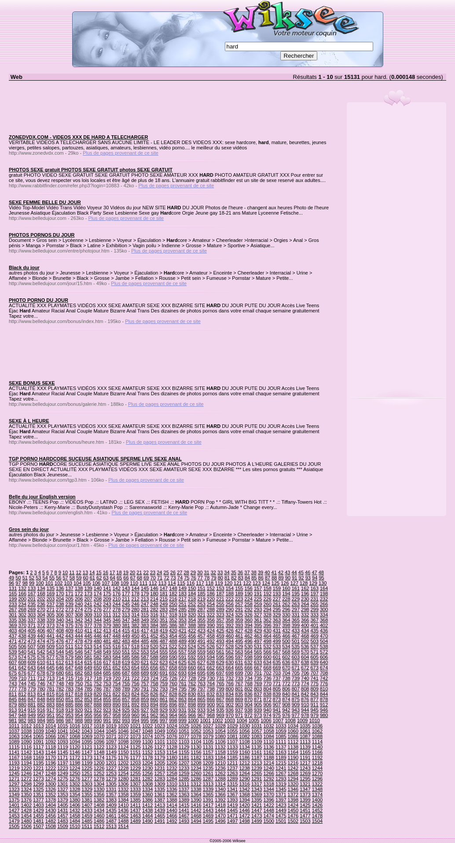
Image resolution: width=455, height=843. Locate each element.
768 (249, 683)
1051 (184, 731)
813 (32, 694)
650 (98, 667)
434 (305, 630)
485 (145, 641)
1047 (135, 731)
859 (145, 699)
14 (92, 572)
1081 (232, 736)
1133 (232, 747)
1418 (220, 805)
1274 (50, 778)
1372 (293, 794)
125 (275, 583)
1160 (244, 752)
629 (220, 662)
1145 (62, 752)
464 (267, 636)
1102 (171, 741)
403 (13, 630)
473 (32, 641)
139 (88, 588)
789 (126, 688)
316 (154, 614)
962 (154, 715)
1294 (293, 778)
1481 (38, 821)
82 (233, 577)
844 (324, 694)
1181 (184, 757)
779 (32, 688)
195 (296, 593)
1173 (86, 757)
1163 (280, 752)
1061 (305, 731)
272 (60, 609)
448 (117, 636)
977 (296, 715)
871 (258, 699)
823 (126, 694)
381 (126, 625)
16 (105, 572)
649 (88, 667)
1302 (75, 784)
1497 (232, 821)
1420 (244, 805)
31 (206, 572)
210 (117, 599)
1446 (244, 810)
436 (324, 630)
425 (220, 630)
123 (257, 583)
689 (145, 673)
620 (135, 662)
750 (79, 683)
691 (164, 673)
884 (60, 704)
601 (277, 657)
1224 (75, 768)
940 (267, 710)
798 (211, 688)
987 (69, 720)
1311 (184, 784)
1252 (99, 773)
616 (98, 662)
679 (51, 673)
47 (314, 572)
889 (107, 704)
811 (13, 694)
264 (305, 604)
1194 (26, 762)
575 (32, 657)
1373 (305, 794)
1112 (293, 741)
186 (211, 593)
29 (193, 572)
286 (192, 609)
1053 (208, 731)
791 (145, 688)
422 (192, 630)
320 (192, 614)
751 (88, 683)
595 (220, 657)
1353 (62, 794)
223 (239, 599)
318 (173, 614)
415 (126, 630)
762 (192, 683)
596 (230, 657)
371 (32, 625)
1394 (244, 799)
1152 (147, 752)
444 (79, 636)
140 (98, 588)
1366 (220, 794)
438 (22, 636)
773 (296, 683)
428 (249, 630)
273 (69, 609)
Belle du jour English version (42, 496)
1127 (159, 747)
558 (192, 651)
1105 (208, 741)
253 (201, 604)
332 (305, 614)
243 (107, 604)
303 (32, 614)
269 (32, 609)
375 (69, 625)
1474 (268, 815)
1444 (220, 810)
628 (211, 662)
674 (324, 667)
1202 (123, 762)
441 (51, 636)
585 (126, 657)
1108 (244, 741)
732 (230, 678)
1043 (86, 731)
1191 (305, 757)
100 (40, 583)
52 (31, 577)
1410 (123, 805)
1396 (268, 799)
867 (220, 699)
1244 (317, 768)
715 (69, 678)
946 (324, 710)
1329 (86, 789)
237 (51, 604)
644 (41, 667)
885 (69, 704)
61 (92, 577)
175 (107, 593)
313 (126, 614)
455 (183, 636)
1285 (184, 778)
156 (249, 588)
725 (164, 678)
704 (286, 673)
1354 (75, 794)
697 (220, 673)
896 (173, 704)
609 (32, 662)
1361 (159, 794)
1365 (208, 794)
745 (32, 683)
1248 (50, 773)
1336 (171, 789)
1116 (26, 747)
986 (60, 720)
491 (201, 641)
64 (112, 577)
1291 (256, 778)
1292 (268, 778)
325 (239, 614)
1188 (268, 757)
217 (183, 599)
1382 (99, 799)
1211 (232, 762)
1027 (208, 725)
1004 (241, 720)
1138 (293, 747)
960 (135, 715)
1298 (26, 784)
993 (126, 720)
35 (233, 572)
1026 (196, 725)
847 (32, 699)
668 (267, 667)
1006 (266, 720)
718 (98, 678)
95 (321, 577)
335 (13, 620)
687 (126, 673)
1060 (293, 731)
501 (296, 641)
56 (58, 577)
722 (135, 678)
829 (183, 694)
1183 (208, 757)
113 (162, 583)
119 (219, 583)
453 (164, 636)
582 (98, 657)
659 (183, 667)
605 (315, 657)
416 (135, 630)
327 (258, 614)
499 (277, 641)
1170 (50, 757)
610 (41, 662)
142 (117, 588)
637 (296, 662)
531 (258, 646)
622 (154, 662)
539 (13, 651)
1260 (196, 773)
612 (60, 662)
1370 (268, 794)
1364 (196, 794)
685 (107, 673)
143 (126, 588)
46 (307, 572)
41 (274, 572)
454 (173, 636)
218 (192, 599)
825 (145, 694)
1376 (26, 799)
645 (51, 667)
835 (239, 694)
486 (154, 641)
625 (183, 662)
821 (107, 694)
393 (239, 625)
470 (324, 636)
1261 (208, 773)
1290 (244, 778)
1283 (159, 778)
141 (107, 588)
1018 (99, 725)
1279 (111, 778)
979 (315, 715)
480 (98, 641)
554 (154, 651)
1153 (159, 752)
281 (145, 609)
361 (258, 620)
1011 (14, 725)
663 (220, 667)
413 (107, 630)
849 (51, 699)
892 (135, 704)
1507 (38, 826)
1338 (196, 789)
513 (88, 646)
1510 (75, 826)
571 (315, 651)
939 (258, 710)
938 (249, 710)
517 (126, 646)
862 (173, 699)
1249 (62, 773)
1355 (86, 794)
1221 (38, 768)
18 (118, 572)
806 (286, 688)
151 (201, 588)
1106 (220, 741)
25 (166, 572)
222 (230, 599)
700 (249, 673)
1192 (317, 757)
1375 (14, 799)
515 (107, 646)
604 (305, 657)
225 (258, 599)
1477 (305, 815)
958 (117, 715)
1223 (62, 768)
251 (183, 604)
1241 (280, 768)
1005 (254, 720)
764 (211, 683)
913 (13, 710)
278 (117, 609)
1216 (293, 762)
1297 (14, 784)
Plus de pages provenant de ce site (120, 153)
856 (117, 699)
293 (258, 609)
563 (239, 651)
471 (13, 641)
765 (220, 683)
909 (296, 704)
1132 (220, 747)
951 (51, 715)
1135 (256, 747)
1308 (147, 784)
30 (199, 572)
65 (119, 577)
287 (201, 609)
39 (260, 572)
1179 (159, 757)
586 (135, 657)
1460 (99, 815)
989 (88, 720)
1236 (220, 768)
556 (173, 651)
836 (249, 694)
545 (69, 651)
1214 (268, 762)
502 (305, 641)
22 (146, 572)
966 (192, 715)
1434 (99, 810)
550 (117, 651)
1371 (280, 794)
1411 (135, 805)
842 (305, 694)
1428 (26, 810)
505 (13, 646)
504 (324, 641)
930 (173, 710)
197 (315, 593)
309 (88, 614)
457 (201, 636)
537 (315, 646)
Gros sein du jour (29, 529)
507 (32, 646)
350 (154, 620)
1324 (26, 789)
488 (173, 641)
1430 (50, 810)
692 (173, 673)
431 (277, 630)
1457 (62, 815)
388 (192, 625)
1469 (208, 815)
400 (305, 625)
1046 (123, 731)
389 (201, 625)
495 (239, 641)
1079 (208, 736)
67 (133, 577)
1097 (111, 741)
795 (183, 688)
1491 (159, 821)
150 (192, 588)
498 (267, 641)
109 (124, 583)
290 (230, 609)
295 (277, 609)
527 (220, 646)
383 (145, 625)
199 (13, 599)
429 (258, 630)
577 (51, 657)
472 (22, 641)
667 (258, 667)
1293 (280, 778)
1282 (147, 778)
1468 (196, 815)
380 (117, 625)
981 (13, 720)
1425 (305, 805)
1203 (135, 762)
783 (69, 688)
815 (51, 694)
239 (69, 604)
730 (211, 678)
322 (211, 614)
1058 (268, 731)
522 (173, 646)
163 (315, 588)
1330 (99, 789)
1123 (111, 747)
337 (32, 620)
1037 (14, 731)
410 (79, 630)
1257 (159, 773)
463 (258, 636)
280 (135, 609)
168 (41, 593)
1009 (302, 720)
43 (287, 572)
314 (135, 614)
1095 (86, 741)
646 (60, 667)
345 (107, 620)
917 (51, 710)
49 (11, 577)
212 (135, 599)
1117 (38, 747)
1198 (75, 762)
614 (79, 662)
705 (296, 673)
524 (192, 646)
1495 (208, 821)
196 (305, 593)
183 (183, 593)
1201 (111, 762)
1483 (62, 821)
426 (230, 630)
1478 (317, 815)
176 (117, 593)
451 (145, 636)
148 (173, 588)
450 (135, 636)
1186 (244, 757)
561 (220, 651)
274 (79, 609)
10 (65, 572)
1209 (208, 762)
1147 (86, 752)
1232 (171, 768)
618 (117, 662)
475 (51, 641)
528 (230, 646)
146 (154, 588)
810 (324, 688)
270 (41, 609)
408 (60, 630)
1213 (256, 762)
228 (286, 599)
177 (126, 593)
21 (139, 572)
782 (60, 688)
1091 (38, 741)
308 (79, 614)
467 (296, 636)
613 (69, 662)
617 (107, 662)
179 (145, 593)
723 (145, 678)
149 (183, 588)
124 (266, 583)
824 (135, 694)
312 (117, 614)
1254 (123, 773)
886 (79, 704)
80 (220, 577)
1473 (256, 815)
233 (13, 604)
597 (239, 657)
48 (321, 572)
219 (201, 599)
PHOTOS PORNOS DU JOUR (42, 235)
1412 (147, 805)
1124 (123, 747)
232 (324, 599)
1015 (62, 725)
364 (286, 620)
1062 (317, 731)
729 (201, 678)
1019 (111, 725)
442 (60, 636)
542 (41, 651)
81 (227, 577)
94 (314, 577)
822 (117, 694)
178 (135, 593)
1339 (208, 789)
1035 (305, 725)
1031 (256, 725)
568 (286, 651)
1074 (147, 736)
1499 (256, 821)
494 (230, 641)
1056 (244, 731)
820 (98, 694)
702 (267, 673)
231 (315, 599)
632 (249, 662)
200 (22, 599)
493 (220, 641)
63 (105, 577)
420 (173, 630)
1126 (147, 747)
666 (249, 667)
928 (154, 710)
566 (267, 651)
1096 (99, 741)
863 (183, 699)
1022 (147, 725)
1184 (220, 757)
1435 (111, 810)
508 (41, 646)
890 (117, 704)
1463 (135, 815)
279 (126, 609)
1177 (135, 757)
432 (286, 630)
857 (126, 699)
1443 (208, 810)
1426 (317, 805)
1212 (244, 762)
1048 (147, 731)
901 (220, 704)
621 (145, 662)
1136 (268, 747)
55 (52, 577)
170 (60, 593)
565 (258, 651)
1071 (111, 736)
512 (79, 646)
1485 (86, 821)
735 (258, 678)
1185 (232, 757)
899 (201, 704)
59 (78, 577)
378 (98, 625)
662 (211, 667)
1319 (280, 784)
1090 (26, 741)
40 (267, 572)
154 (230, 588)
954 (79, 715)
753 (107, 683)
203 (51, 599)
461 (239, 636)
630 (230, 662)
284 (173, 609)
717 (88, 678)
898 (192, 704)
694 (192, 673)
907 (277, 704)
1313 (208, 784)
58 (72, 577)
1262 (220, 773)
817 (69, 694)
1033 (280, 725)
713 (51, 678)
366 (305, 620)
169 (51, 593)
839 (277, 694)
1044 (99, 731)
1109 (256, 741)
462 (249, 636)
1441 (184, 810)
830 (192, 694)
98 (25, 583)
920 (79, 710)
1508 (50, 826)
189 (239, 593)
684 (98, 673)
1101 (159, 741)
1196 (50, 762)
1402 (26, 805)
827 (164, 694)
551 (126, 651)
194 (286, 593)
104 (77, 583)
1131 (208, 747)
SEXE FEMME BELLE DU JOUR (45, 202)
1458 (75, 815)
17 (112, 572)
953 (69, 715)
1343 (256, 789)
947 (13, 715)
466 (286, 636)
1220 (26, 768)
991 (107, 720)
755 (126, 683)
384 (154, 625)
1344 (268, 789)
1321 (305, 784)
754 (117, 683)
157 (258, 588)
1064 (26, 736)
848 (41, 699)
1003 (229, 720)
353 (183, 620)
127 (294, 583)
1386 (147, 799)
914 (22, 710)
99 (31, 583)
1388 (171, 799)
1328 (75, 789)
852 (79, 699)
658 (173, 667)
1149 (111, 752)
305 (51, 614)
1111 (280, 741)
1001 (205, 720)
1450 (293, 810)
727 (183, 678)
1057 (256, 731)
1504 (317, 821)
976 (286, 715)
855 (107, 699)
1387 (159, 799)
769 (258, 683)
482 (117, 641)
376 (79, 625)
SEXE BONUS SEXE (32, 383)
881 (32, 704)
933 (201, 710)
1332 (123, 789)
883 (51, 704)
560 (211, 651)
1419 (232, 805)
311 (107, 614)
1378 (50, 799)
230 (305, 599)
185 (201, 593)
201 (32, 599)
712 (41, 678)
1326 (50, 789)
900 (211, 704)
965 (183, 715)
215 (164, 599)
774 (305, 683)
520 (154, 646)
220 (211, 599)
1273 (38, 778)
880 (22, 704)
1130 (196, 747)
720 (117, 678)
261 (277, 604)
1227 (111, 768)
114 (172, 583)
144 (135, 588)
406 (41, 630)
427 (239, 630)
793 (164, 688)
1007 (278, 720)
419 (164, 630)
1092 (50, 741)
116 (190, 583)
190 (249, 593)
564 (249, 651)
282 (154, 609)
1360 (147, 794)
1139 (305, 747)
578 (60, 657)
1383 (111, 799)
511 (69, 646)
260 (267, 604)
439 (32, 636)
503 (315, 641)
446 (98, 636)
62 (99, 577)
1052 (196, 731)
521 (164, 646)
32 (213, 572)
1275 (62, 778)
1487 (111, 821)
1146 (75, 752)
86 (261, 577)
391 (220, 625)
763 (201, 683)
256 (230, 604)
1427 (14, 810)
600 (267, 657)
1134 (244, 747)
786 (98, 688)
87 (267, 577)
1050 (171, 731)
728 (192, 678)
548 (98, 651)
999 (183, 720)
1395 (256, 799)
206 (79, 599)
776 (324, 683)
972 (249, 715)
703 (277, 673)
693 (183, 673)
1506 (26, 826)
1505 (14, 826)
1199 (86, 762)
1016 (75, 725)
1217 (305, 762)
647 (69, 667)
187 (220, 593)
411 (88, 630)
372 (41, 625)
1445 (232, 810)
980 (324, 715)
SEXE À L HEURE (29, 420)
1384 (123, 799)
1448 (268, 810)
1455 (38, 815)
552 (135, 651)
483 (126, 641)
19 (125, 572)
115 (181, 583)
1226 (99, 768)
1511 (86, 826)
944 (305, 710)
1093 (62, 741)
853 (88, 699)
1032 (268, 725)
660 (192, 667)
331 (296, 614)
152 (211, 588)
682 (79, 673)
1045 (111, 731)
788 (117, 688)
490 (192, 641)
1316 (244, 784)
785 (88, 688)
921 (88, 710)
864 (192, 699)
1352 (50, 794)
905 (258, 704)
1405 (62, 805)
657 (164, 667)
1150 (123, 752)
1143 (38, 752)
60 (85, 577)
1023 (159, 725)
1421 (256, 805)
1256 (147, 773)
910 (305, 704)
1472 (244, 815)
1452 (317, 810)
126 (285, 583)
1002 (217, 720)
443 (69, 636)
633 (258, 662)
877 (315, 699)
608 (22, 662)
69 (146, 577)
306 (60, 614)
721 (126, 678)
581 (88, 657)
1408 (99, 805)
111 (143, 583)
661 (201, 667)
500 (286, 641)
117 (200, 583)
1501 (280, 821)
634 (267, 662)
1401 (14, 805)
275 (88, 609)
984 (41, 720)
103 (68, 583)
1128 (171, 747)
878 (324, 699)
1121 (86, 747)
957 (107, 715)
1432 (75, 810)
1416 (196, 805)
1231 (159, 768)
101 (49, 583)
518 (135, 646)
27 (179, 572)
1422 (268, 805)
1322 (317, 784)
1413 (159, 805)
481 (107, 641)
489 (183, 641)
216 (173, 599)
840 (286, 694)
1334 (147, 789)
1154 (171, 752)
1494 (196, 821)
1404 (50, 805)
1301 (62, 784)
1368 (244, 794)
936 (230, 710)
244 (117, 604)
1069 (86, 736)
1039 (38, 731)
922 (98, 710)
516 (117, 646)
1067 (62, 736)
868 (230, 699)
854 (98, 699)
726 (173, 678)
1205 (159, 762)
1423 (280, 805)
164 (324, 588)
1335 (159, 789)
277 (107, 609)
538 (324, 646)
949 (32, 715)
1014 (50, 725)
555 (164, 651)
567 (277, 651)
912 (324, 704)
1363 (184, 794)
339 (51, 620)
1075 (159, 736)
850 (60, 699)
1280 (123, 778)
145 (145, 588)
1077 (184, 736)
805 (277, 688)
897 (183, 704)
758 (154, 683)
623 (164, 662)
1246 (26, 773)
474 (41, 641)
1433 (86, 810)
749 (69, 683)
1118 (50, 747)
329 (277, 614)
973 (258, 715)
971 (239, 715)
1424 (293, 805)
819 (88, 694)
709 (13, 678)
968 (211, 715)
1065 (38, 736)
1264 (244, 773)
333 (315, 614)
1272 (26, 778)
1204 (147, 762)
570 (305, 651)
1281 (135, 778)
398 (286, 625)
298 (305, 609)
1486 (99, 821)
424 (211, 630)
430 (267, 630)
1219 (14, 768)
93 (308, 577)
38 (254, 572)
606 (324, 657)
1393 (232, 799)
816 (60, 694)
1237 (232, 768)
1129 (184, 747)
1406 (75, 805)
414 (117, 630)
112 (153, 583)
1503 (305, 821)
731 (220, 678)
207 (88, 599)
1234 (196, 768)
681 (69, 673)
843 (315, 694)
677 (32, 673)
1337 (184, 789)
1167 (14, 757)
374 (60, 625)
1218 (317, 762)
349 (145, 620)
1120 (75, 747)
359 (239, 620)
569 (296, 651)
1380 (75, 799)
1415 (184, 805)
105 (87, 583)
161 (296, 588)
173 (88, 593)
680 (60, 673)
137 (69, 588)
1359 (135, 794)
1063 (14, 736)
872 (267, 699)
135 (51, 588)
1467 (184, 815)
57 (65, 577)
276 (98, 609)
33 (220, 572)
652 (117, 667)
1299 (38, 784)
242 (98, 604)
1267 (280, 773)
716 (79, 678)
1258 (171, 773)
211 (126, 599)
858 (135, 699)
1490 (147, 821)
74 (180, 577)
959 (126, 715)
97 (18, 583)
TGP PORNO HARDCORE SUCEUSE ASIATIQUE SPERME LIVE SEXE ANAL (95, 458)
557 (183, 651)
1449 (280, 810)
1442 (196, 810)
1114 (317, 741)
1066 (50, 736)
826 (154, 694)
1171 (62, 757)
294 (267, 609)
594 (211, 657)
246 (135, 604)
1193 (14, 762)
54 (45, 577)
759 (164, 683)
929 (164, 710)
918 (60, 710)
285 (183, 609)
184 (192, 593)
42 (280, 572)
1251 (86, 773)
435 (315, 630)
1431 (62, 810)
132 (22, 588)
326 (249, 614)
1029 (232, 725)
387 (183, 625)
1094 (75, 741)
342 (79, 620)
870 (249, 699)
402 (324, 625)
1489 (135, 821)
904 (249, 704)
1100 (147, 741)
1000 (193, 720)
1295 (305, 778)
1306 (123, 784)
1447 (256, 810)
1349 (14, 794)
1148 (99, 752)
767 (239, 683)
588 (154, 657)
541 (32, 651)
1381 (86, 799)
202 (41, 599)
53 (38, 577)
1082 (244, 736)
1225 (86, 768)
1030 (244, 725)
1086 (293, 736)
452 (154, 636)
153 (220, 588)
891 (126, 704)
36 (240, 572)
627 (201, 662)
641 (13, 667)
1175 (111, 757)
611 (51, 662)
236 (41, 604)
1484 (75, 821)
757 (145, 683)
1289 (232, 778)
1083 (256, 736)
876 (305, 699)
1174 (99, 757)
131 (13, 588)
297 (296, 609)
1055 (232, 731)
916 (41, 710)
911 (315, 704)
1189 (280, 757)
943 (296, 710)
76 (193, 577)
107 (106, 583)
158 (267, 588)
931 (183, 710)
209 (107, 599)
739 (296, 678)
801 (239, 688)
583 (107, 657)
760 (173, 683)
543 (51, 651)
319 (183, 614)
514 (98, 646)
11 (71, 572)
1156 (196, 752)
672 (305, 667)
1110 (268, 741)
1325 (38, 789)
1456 (50, 815)
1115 (14, 747)
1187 (256, 757)
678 (41, 673)
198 (324, 593)
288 (211, 609)
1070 (99, 736)
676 (22, 673)
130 (323, 583)
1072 (123, 736)
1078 (196, 736)
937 (239, 710)
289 (220, 609)
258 (249, 604)
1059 (280, 731)
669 (277, 667)
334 (324, 614)
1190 (293, 757)
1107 (232, 741)
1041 (62, 731)
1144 (50, 752)
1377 (38, 799)
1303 (86, 784)
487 (164, 641)
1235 (208, 768)
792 (154, 688)
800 (230, 688)
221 (220, 599)
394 (249, 625)
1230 (147, 768)
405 (32, 630)
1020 (123, 725)
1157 (208, 752)
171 (69, 593)
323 (220, 614)
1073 (135, 736)
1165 (305, 752)
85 (254, 577)
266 (324, 604)
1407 (86, 805)
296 (286, 609)
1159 (232, 752)
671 (296, 667)
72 (166, 577)
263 (296, 604)
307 (69, 614)
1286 (196, 778)
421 (183, 630)
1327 (62, 789)
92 (301, 577)
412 (98, 630)
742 (324, 678)
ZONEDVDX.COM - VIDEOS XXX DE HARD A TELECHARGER (78, 137)
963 (164, 715)
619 (126, 662)
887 (88, 704)
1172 (75, 757)
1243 (305, 768)
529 (239, 646)
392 (230, 625)
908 (286, 704)
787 (107, 688)
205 (69, 599)
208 (98, 599)
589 (164, 657)
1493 (184, 821)
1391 (208, 799)
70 (153, 577)
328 (267, 614)
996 (154, 720)
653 (126, 667)
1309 (159, 784)
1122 (99, 747)
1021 (135, 725)
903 (239, 704)
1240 (268, 768)
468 (305, 636)
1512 (99, 826)
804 (267, 688)
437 (13, 636)
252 (192, 604)
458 (211, 636)
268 (22, 609)
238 (60, 604)
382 (135, 625)
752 (98, 683)
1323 (14, 789)
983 (32, 720)
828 (173, 694)
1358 (123, 794)
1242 (293, 768)
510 (60, 646)
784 (79, 688)
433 (296, 630)
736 (267, 678)
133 (32, 588)
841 (296, 694)
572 (324, 651)
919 (69, 710)
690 (154, 673)
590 (173, 657)
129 (313, 583)
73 (173, 577)
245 (126, 604)
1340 (220, 789)
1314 (220, 784)
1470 (220, 815)
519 (145, 646)
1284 (171, 778)
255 (220, 604)
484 (135, 641)
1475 (280, 815)
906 (267, 704)
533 (277, 646)
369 (13, 625)
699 (239, 673)
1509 (62, 826)
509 (51, 646)
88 (274, 577)
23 (152, 572)
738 (286, 678)
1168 (26, 757)
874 (286, 699)
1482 (50, 821)
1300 (50, 784)
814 (41, 694)
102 (58, 583)
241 (88, 604)
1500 (268, 821)
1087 (305, 736)
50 (18, 577)
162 (305, 588)
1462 (123, 815)
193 (277, 593)
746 (41, 683)
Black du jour (24, 267)
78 (206, 577)
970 (230, 715)
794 (173, 688)
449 (126, 636)
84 (247, 577)
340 (60, 620)
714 (60, 678)
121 (238, 583)
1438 (147, 810)
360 (249, 620)
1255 (135, 773)
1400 (317, 799)
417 (145, 630)
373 (51, 625)
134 (41, 588)
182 (173, 593)
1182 (196, 757)
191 (258, 593)
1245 (14, 773)
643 (32, 667)
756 (135, 683)
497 (258, 641)
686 (117, 673)
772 (286, 683)
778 (22, 688)
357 (220, 620)
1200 (99, 762)
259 (258, 604)
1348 (317, 789)
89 (281, 577)
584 (117, 657)
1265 (256, 773)
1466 (171, 815)
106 (96, 583)
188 (230, 593)
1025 (184, 725)
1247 (38, 773)
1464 (147, 815)
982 (22, 720)
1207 (184, 762)
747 (51, 683)
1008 (290, 720)
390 (211, 625)
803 (258, 688)
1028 (220, 725)
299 (315, 609)
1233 (184, 768)
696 (211, 673)
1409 (111, 805)
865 (201, 699)
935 (220, 710)
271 (51, 609)
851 (69, 699)
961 (145, 715)
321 (201, 614)
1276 (75, 778)
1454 (26, 815)
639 (315, 662)
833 (220, 694)
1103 (184, 741)
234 (22, 604)
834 (230, 694)
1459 (86, 815)
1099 (135, 741)
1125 (135, 747)
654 (135, 667)
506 (22, 646)
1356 (99, 794)
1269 (305, 773)
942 (286, 710)
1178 (147, 757)
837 (258, 694)
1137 (280, 747)
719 (107, 678)
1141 (14, 752)
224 (249, 599)
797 (201, 688)
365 (296, 620)
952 (60, 715)
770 (267, 683)
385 (164, 625)
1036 (317, 725)
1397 (280, 799)
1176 (123, 757)
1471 (232, 815)
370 (22, 625)
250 (173, 604)
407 (51, 630)
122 (247, 583)
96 (11, 583)
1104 (196, 741)
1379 (62, 799)
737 (277, 678)
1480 (26, 821)
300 (324, 609)
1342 (244, 789)
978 (305, 715)
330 (286, 614)
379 (107, 625)
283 (164, 609)
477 (69, 641)
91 (294, 577)
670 (286, 667)
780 (41, 688)
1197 (62, 762)
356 (211, 620)
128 (304, 583)
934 (211, 710)
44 (294, 572)
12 (78, 572)
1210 (220, 762)
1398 (293, 799)
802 (249, 688)
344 (98, 620)
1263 (232, 773)
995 (145, 720)
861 (164, 699)
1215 (280, 762)
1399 (305, 799)
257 (239, 604)
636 (286, 662)
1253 (111, 773)
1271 (14, 778)
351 (164, 620)
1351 (38, 794)
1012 (26, 725)
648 (79, 667)
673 (315, 667)
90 (287, 577)
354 (192, 620)
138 (79, 588)
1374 (317, 794)
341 (69, 620)
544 (60, 651)
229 (296, 599)
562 (230, 651)
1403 (38, 805)
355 (201, 620)
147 (164, 588)
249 (164, 604)
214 (154, 599)
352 (173, 620)
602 (286, 657)
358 (230, 620)
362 (267, 620)
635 (277, 662)
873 (277, 699)
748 (60, 683)
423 (201, 630)
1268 (293, 773)
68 (139, 577)
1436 (123, 810)
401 (315, 625)
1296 (317, 778)
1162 (268, 752)
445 (88, 636)
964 (173, 715)
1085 (280, 736)
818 (79, 694)
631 (239, 662)
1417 (208, 805)
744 (22, 683)
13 (85, 572)
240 (79, 604)
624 (173, 662)
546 (79, 651)
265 (315, 604)
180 (154, 593)
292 (249, 609)
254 (211, 604)
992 (117, 720)
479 (88, 641)
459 (220, 636)
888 (98, 704)
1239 (256, 768)
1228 (123, 768)
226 (267, 599)
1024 (171, 725)
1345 (280, 789)
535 (296, 646)
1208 (196, 762)
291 (239, 609)
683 (88, 673)
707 (315, 673)
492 (211, 641)
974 (267, 715)
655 (145, 667)
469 (315, 636)
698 (230, 673)
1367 (232, 794)
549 (107, 651)
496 (249, 641)
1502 (293, 821)
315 (145, 614)
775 (315, 683)
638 (305, 662)
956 (98, 715)
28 (186, 572)
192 (267, 593)
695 (201, 673)
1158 (220, 752)
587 (145, 657)
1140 (317, 747)
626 (192, 662)
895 (164, 704)
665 (239, 667)
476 (60, 641)
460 (230, 636)
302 (22, 614)
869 (239, 699)
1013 (38, 725)
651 (107, 667)
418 (154, 630)
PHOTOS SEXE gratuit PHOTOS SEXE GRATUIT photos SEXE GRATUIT (90, 169)
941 (277, 710)
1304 (99, 784)
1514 (123, 826)
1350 (26, 794)
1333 (135, 789)
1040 (50, 731)
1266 (268, 773)
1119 (62, 747)
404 (22, 630)
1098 (123, 741)
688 (135, 673)
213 (145, 599)
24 (159, 572)
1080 (220, 736)
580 (79, 657)
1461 (111, 815)
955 (88, 715)
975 (277, 715)
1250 (75, 773)
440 (41, 636)
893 (145, 704)
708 (324, 673)
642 (22, 667)
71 (159, 577)
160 (286, 588)
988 (79, 720)
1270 (317, 773)
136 (60, 588)
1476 (293, 815)
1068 (75, 736)
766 (230, 683)
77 (200, 577)
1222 (50, 768)
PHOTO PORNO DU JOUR (38, 300)
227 (277, 599)
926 (135, 710)
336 (22, 620)
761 (183, 683)
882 (41, 704)
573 (13, 657)
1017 (86, 725)
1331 (111, 789)
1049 (159, 731)
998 (173, 720)
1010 (314, 720)
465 (277, 636)
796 (192, 688)
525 (201, 646)
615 (88, 662)
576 (41, 657)
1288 (220, 778)
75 (186, 577)
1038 (26, 731)
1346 (293, 789)
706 (305, 673)
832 (211, 694)
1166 (317, 752)
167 (32, 593)
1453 (14, 815)
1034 (293, 725)
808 (305, 688)
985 (51, 720)
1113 (305, 741)
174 (98, 593)
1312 (196, 784)
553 (145, 651)
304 (41, 614)
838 (267, 694)
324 (230, 614)
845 (13, 699)
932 (192, 710)
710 (22, 678)
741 (315, 678)
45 (301, 572)
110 (134, 583)
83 (240, 577)
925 (126, 710)
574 (22, 657)
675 (13, 673)
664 (230, 667)
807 (296, 688)
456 (192, 636)
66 (125, 577)
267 (13, 609)
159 (277, 588)
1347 (305, 789)
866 (211, 699)
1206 (171, 762)
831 (201, 694)
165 (13, 593)
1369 (256, 794)
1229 (135, 768)
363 (277, 620)
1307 (135, 784)
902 (230, 704)
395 (258, 625)
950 (41, 715)
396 (267, 625)
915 (32, 710)
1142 (26, 752)
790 (135, 688)
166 (22, 593)
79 (213, 577)
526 (211, 646)
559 (201, 651)
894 (154, 704)
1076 (171, 736)
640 (324, 662)
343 (88, 620)
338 (41, 620)
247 (145, 604)
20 (132, 572)
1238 (244, 768)
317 (164, 614)
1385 (135, 799)
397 (277, 625)
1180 (171, 757)
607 (13, 662)
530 (249, 646)
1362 (171, 794)
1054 (220, 731)
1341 (232, 789)
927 (145, 710)
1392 (220, 799)
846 (22, 699)
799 (220, 688)
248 (154, 604)
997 (164, 720)
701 (258, 673)
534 (286, 646)
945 (315, 710)
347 (126, 620)
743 (13, 683)
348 (135, 620)
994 (135, 720)
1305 (111, 784)
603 (296, 657)
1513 (111, 826)
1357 (111, 794)
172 (79, 593)
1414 (171, 805)
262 (286, 604)
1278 (99, 778)
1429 (38, 810)
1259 (184, 773)
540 (22, 651)
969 (220, 715)
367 (315, 620)
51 (25, 577)
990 (98, 720)
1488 (123, 821)
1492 (171, 821)
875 (296, 699)
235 (32, 604)
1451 (305, 810)
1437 (135, 810)
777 (13, 688)
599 (258, 657)
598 (249, 657)
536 (305, 646)
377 (88, 625)
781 (51, 688)
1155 (184, 752)
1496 (220, 821)
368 (324, 620)
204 (60, 599)
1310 (171, 784)
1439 (159, 810)
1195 (38, 762)
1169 (38, 757)
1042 (75, 731)
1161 (256, 752)
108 (115, 583)
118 (209, 583)
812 (22, 694)
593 (201, 657)
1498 (244, 821)
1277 (86, 778)
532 (267, 646)
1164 (293, 752)
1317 (256, 784)
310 (98, 614)
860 (154, 699)
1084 (268, 736)
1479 (14, 821)
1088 (317, 736)
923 (107, 710)
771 (277, 683)
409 (69, 630)
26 (173, 572)
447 (107, 636)
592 (192, 657)
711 (32, 678)
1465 (159, 815)
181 (164, 593)
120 (228, 583)
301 (13, 614)
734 (249, 678)
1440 (171, 810)
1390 (196, 799)
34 (226, 572)
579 (69, 657)
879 (13, 704)
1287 (208, 778)
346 (117, 620)
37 (247, 572)
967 (201, 715)
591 (183, 657)
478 (79, 641)
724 (154, 678)
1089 (14, 741)
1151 (135, 752)
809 (315, 688)
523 (183, 646)
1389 (184, 799)
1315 (232, 784)
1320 (293, 784)
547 (88, 651)
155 (239, 588)
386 (173, 625)
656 (154, 667)
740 (305, 678)
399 (296, 625)
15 (98, 572)
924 (117, 710)
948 (22, 715)
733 (239, 678)
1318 (268, 784)
